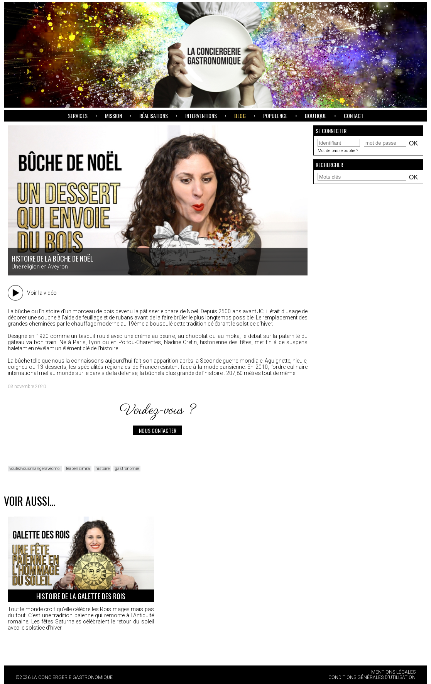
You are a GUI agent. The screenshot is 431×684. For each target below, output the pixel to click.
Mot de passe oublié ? (338, 150)
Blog (240, 115)
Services (78, 115)
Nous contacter (157, 430)
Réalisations (153, 115)
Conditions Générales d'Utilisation (372, 677)
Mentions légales (393, 672)
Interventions (201, 115)
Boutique (315, 115)
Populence (275, 115)
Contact (353, 115)
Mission (113, 115)
